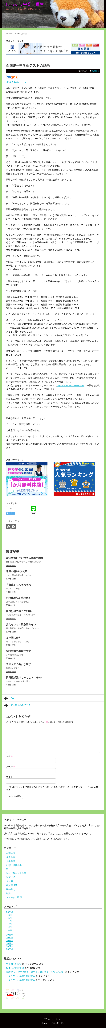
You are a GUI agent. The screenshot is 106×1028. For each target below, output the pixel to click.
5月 (10, 918)
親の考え (10, 889)
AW (9, 698)
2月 (10, 927)
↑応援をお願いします (16, 82)
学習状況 (10, 877)
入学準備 (10, 861)
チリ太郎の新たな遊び (18, 664)
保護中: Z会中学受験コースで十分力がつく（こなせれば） (35, 972)
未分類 (9, 881)
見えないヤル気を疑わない (21, 624)
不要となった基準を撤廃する (20, 976)
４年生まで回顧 (14, 897)
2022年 (9, 943)
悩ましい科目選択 (15, 968)
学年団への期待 (14, 964)
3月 (10, 924)
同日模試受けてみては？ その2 (24, 677)
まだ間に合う (13, 637)
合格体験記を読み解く (18, 598)
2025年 (9, 935)
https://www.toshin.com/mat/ (70, 385)
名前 (9, 756)
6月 (10, 915)
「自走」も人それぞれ (18, 584)
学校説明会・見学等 (16, 873)
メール (10, 766)
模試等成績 (11, 885)
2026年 (9, 912)
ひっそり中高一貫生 (25, 4)
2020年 (9, 949)
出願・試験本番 (14, 865)
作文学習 (10, 857)
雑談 (8, 893)
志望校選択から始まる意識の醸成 (24, 558)
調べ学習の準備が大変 (18, 651)
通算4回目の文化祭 (16, 571)
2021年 (9, 946)
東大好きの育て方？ (17, 705)
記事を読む (11, 565)
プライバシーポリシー (53, 1019)
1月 (10, 929)
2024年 (9, 937)
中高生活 (95, 71)
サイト (9, 777)
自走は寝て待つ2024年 (18, 611)
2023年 (9, 940)
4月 (10, 921)
